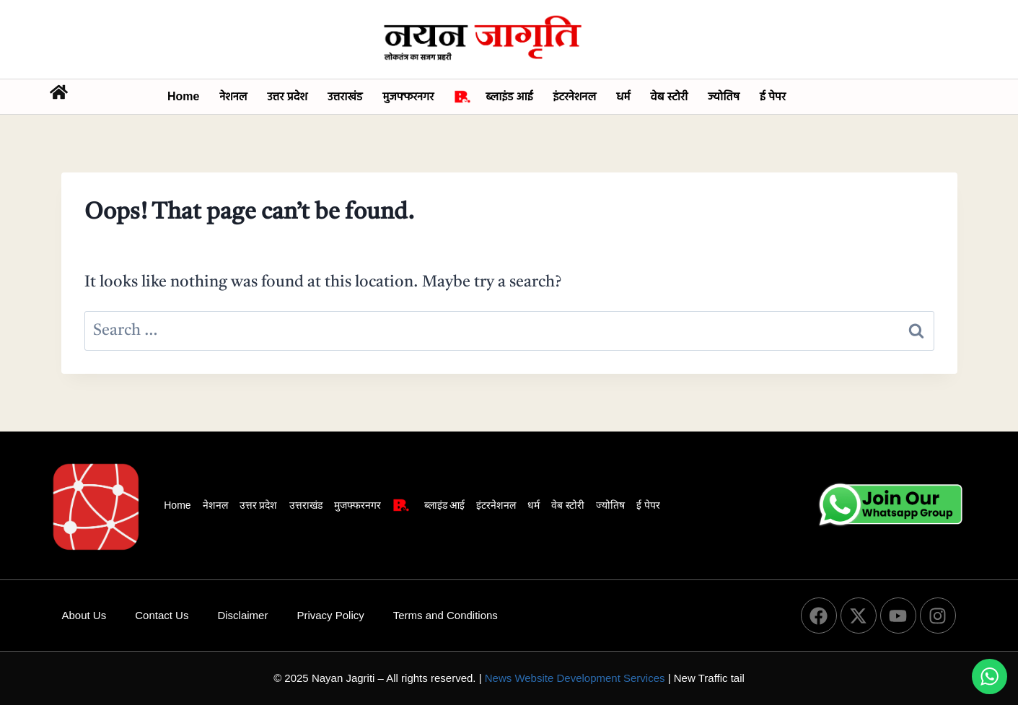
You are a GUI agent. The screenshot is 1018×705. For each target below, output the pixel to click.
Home (183, 96)
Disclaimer (242, 615)
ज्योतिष (724, 96)
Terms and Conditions (445, 615)
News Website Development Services (575, 678)
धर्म (623, 96)
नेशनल (233, 96)
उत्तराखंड (345, 96)
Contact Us (161, 615)
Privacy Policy (330, 615)
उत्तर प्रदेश (288, 96)
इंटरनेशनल (574, 96)
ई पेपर (773, 96)
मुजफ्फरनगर (408, 96)
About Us (84, 615)
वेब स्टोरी (669, 96)
